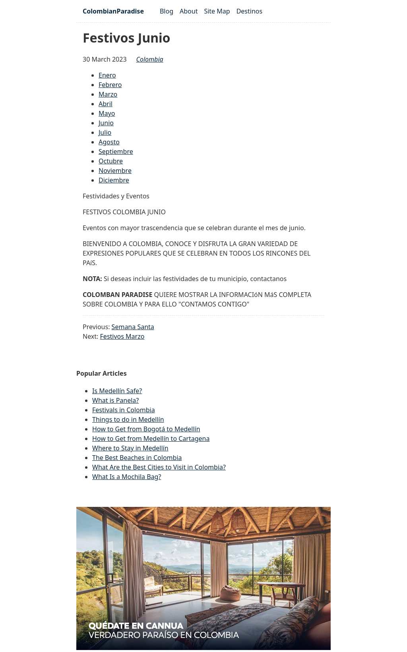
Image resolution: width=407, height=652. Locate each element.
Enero (107, 75)
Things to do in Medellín (128, 419)
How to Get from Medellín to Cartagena (150, 438)
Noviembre (115, 170)
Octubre (111, 161)
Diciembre (114, 180)
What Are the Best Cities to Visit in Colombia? (159, 467)
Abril (105, 103)
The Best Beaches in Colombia (137, 457)
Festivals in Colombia (123, 410)
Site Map (217, 11)
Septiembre (116, 151)
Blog (166, 11)
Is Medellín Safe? (117, 390)
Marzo (108, 94)
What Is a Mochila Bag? (126, 476)
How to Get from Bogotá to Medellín (146, 429)
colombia (149, 59)
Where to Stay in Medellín (130, 448)
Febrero (110, 84)
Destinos (249, 11)
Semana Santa (133, 326)
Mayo (107, 113)
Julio (105, 132)
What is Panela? (115, 400)
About (189, 11)
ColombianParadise (113, 11)
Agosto (109, 142)
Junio (106, 122)
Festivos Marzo (122, 336)
